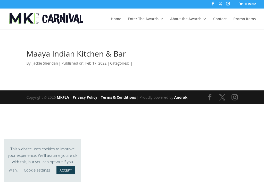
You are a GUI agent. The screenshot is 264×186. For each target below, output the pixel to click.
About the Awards (185, 19)
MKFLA (63, 97)
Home (116, 19)
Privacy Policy (85, 97)
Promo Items (244, 19)
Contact (220, 19)
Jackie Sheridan (45, 63)
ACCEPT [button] (66, 170)
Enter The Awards (143, 19)
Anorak (180, 97)
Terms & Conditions (118, 97)
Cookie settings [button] (37, 170)
